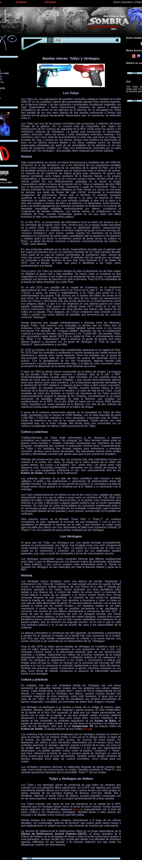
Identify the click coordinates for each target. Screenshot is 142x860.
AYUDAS (21, 2)
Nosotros (127, 2)
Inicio (116, 2)
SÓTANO (50, 2)
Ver (87, 729)
